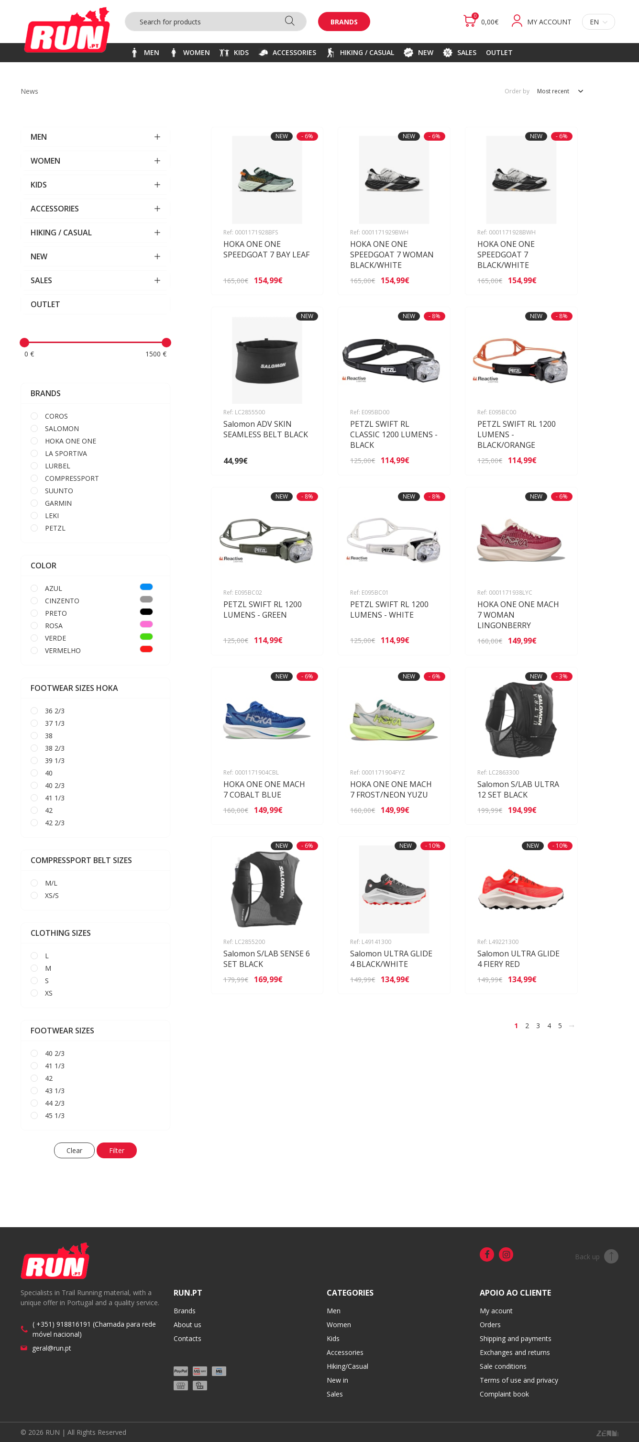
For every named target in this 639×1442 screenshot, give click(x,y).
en (598, 21)
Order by (517, 91)
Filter (116, 1150)
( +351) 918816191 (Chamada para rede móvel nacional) (94, 1329)
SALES (95, 280)
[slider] (24, 342)
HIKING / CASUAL (95, 232)
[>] (571, 1026)
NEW (95, 256)
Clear (74, 1150)
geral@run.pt (51, 1348)
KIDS (95, 184)
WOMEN (95, 160)
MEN (95, 137)
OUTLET (45, 304)
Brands (344, 21)
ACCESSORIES (95, 208)
